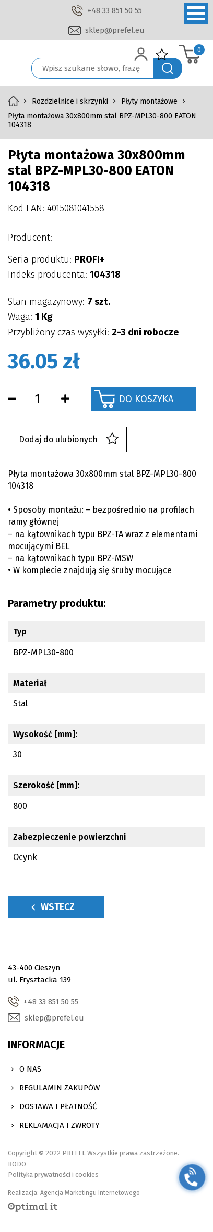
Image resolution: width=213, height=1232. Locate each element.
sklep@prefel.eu (115, 30)
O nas (30, 1069)
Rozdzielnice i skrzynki (70, 101)
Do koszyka (146, 399)
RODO (17, 1164)
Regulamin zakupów (59, 1087)
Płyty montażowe (149, 101)
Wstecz (53, 907)
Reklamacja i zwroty (59, 1125)
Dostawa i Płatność (58, 1106)
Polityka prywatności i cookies (53, 1174)
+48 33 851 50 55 (114, 10)
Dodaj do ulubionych (69, 439)
